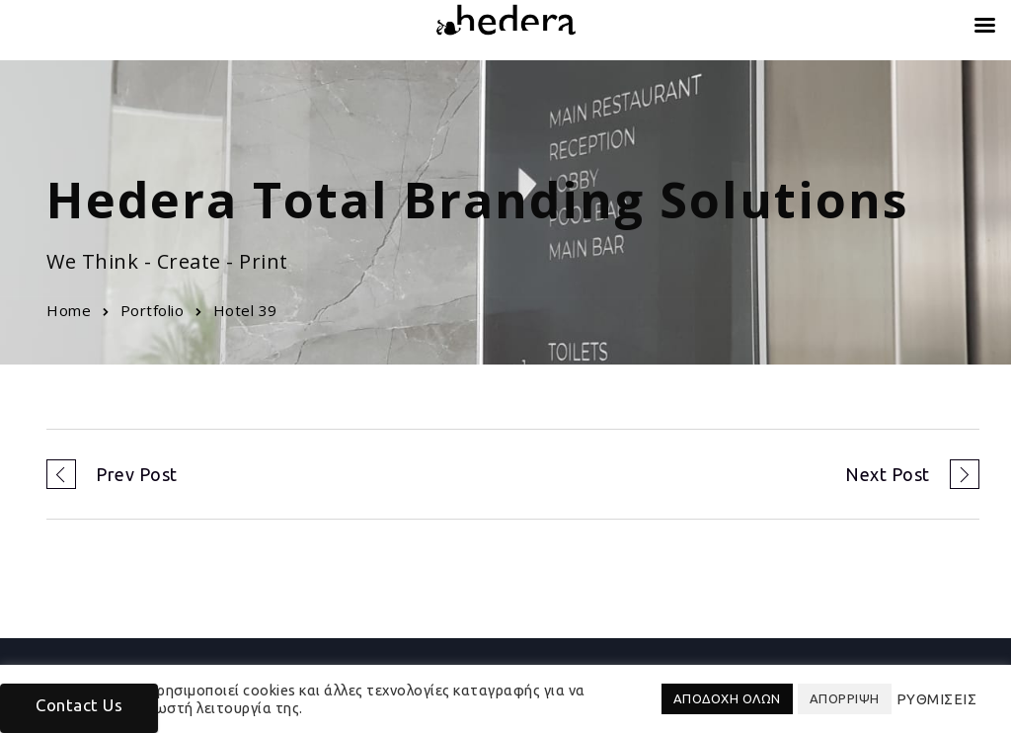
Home (68, 310)
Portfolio (152, 310)
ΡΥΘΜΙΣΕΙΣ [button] (936, 699)
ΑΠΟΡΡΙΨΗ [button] (845, 698)
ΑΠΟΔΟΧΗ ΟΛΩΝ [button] (727, 698)
